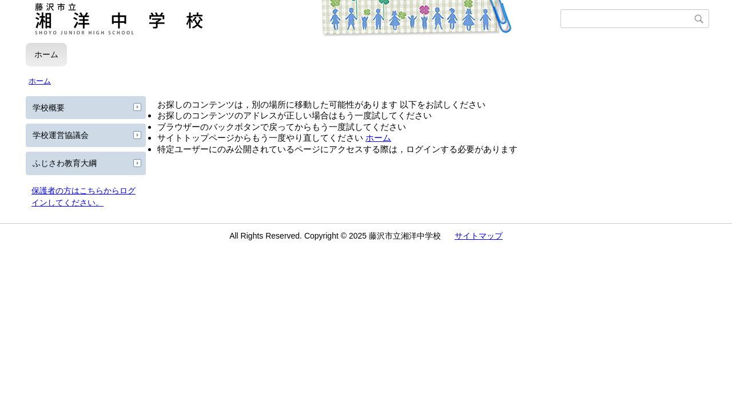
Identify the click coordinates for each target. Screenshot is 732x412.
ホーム (46, 54)
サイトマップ (479, 235)
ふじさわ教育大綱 (65, 163)
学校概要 (49, 107)
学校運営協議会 (61, 135)
